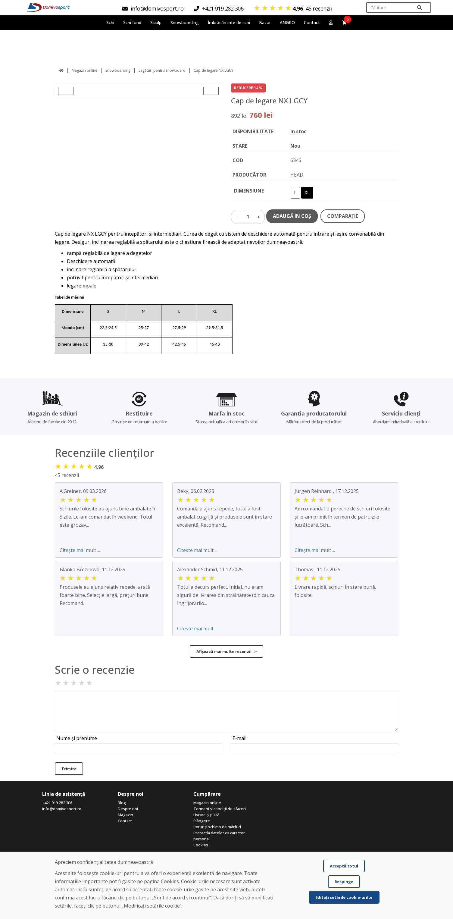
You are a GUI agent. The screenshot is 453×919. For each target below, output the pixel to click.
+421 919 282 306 (57, 802)
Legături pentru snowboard (162, 70)
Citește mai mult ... (80, 550)
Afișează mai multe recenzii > (226, 651)
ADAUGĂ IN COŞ (292, 216)
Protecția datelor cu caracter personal (219, 836)
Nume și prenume (76, 738)
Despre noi (128, 808)
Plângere (201, 820)
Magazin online (84, 70)
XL (307, 192)
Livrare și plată (206, 814)
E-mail (239, 738)
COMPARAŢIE (342, 216)
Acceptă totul (344, 866)
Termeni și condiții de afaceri (219, 808)
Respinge (344, 881)
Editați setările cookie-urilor (344, 897)
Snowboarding (117, 70)
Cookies (200, 845)
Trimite (69, 768)
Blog (122, 802)
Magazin (125, 814)
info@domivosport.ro (61, 808)
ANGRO (287, 22)
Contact (312, 22)
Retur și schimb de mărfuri (217, 827)
